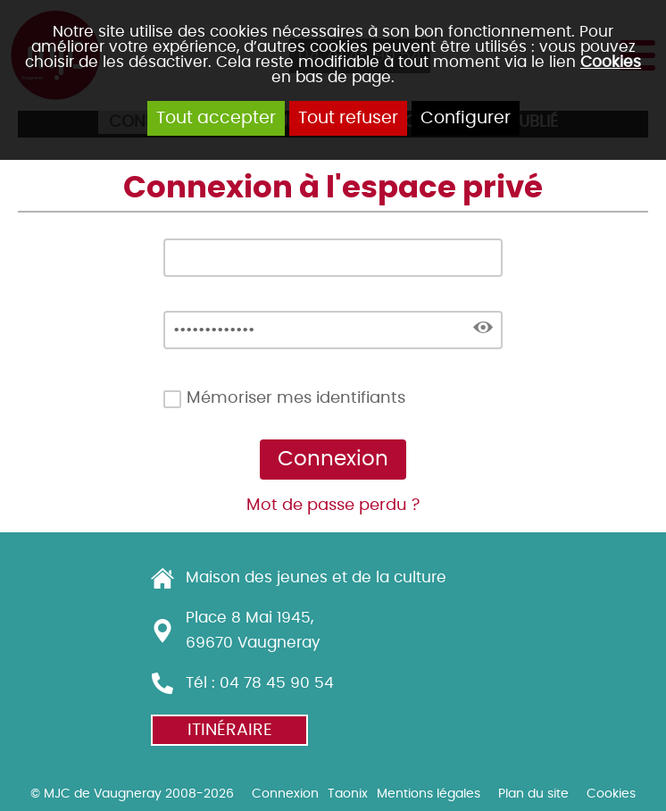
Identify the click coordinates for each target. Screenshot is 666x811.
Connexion (285, 793)
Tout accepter (216, 118)
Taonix (348, 793)
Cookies (610, 62)
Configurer (465, 118)
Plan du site (533, 793)
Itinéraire (229, 730)
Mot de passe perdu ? (333, 505)
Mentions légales (428, 793)
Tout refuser (348, 118)
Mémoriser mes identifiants (296, 398)
